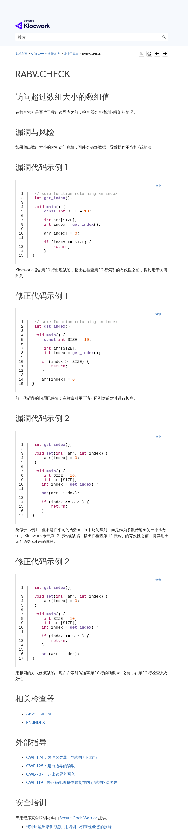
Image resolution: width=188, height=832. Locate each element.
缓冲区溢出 (71, 53)
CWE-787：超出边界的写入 (50, 774)
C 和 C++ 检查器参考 (45, 53)
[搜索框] (91, 37)
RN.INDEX (35, 722)
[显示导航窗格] (166, 24)
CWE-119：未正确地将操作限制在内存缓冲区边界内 (72, 782)
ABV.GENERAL (39, 714)
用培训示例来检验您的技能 (88, 826)
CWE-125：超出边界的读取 (50, 765)
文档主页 (21, 53)
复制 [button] (158, 185)
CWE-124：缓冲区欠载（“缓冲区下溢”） (62, 757)
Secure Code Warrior (78, 817)
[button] (164, 37)
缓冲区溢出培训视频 (44, 826)
